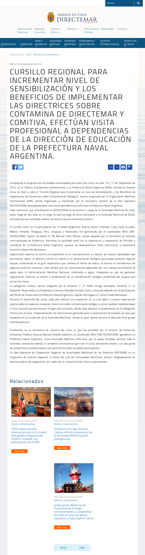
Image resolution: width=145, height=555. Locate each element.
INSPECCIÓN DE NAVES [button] (130, 42)
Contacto (122, 28)
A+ (111, 167)
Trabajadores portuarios (120, 501)
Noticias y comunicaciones (46, 54)
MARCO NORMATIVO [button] (41, 42)
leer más (19, 450)
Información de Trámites (91, 30)
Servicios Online (55, 30)
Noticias (72, 28)
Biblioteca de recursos (39, 538)
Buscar (138, 3)
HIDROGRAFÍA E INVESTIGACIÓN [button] (87, 42)
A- (117, 167)
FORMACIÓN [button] (26, 44)
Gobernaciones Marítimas (25, 30)
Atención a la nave (118, 497)
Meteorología (107, 28)
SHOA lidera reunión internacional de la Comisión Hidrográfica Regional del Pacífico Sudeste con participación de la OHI (29, 434)
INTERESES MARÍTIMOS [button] (70, 42)
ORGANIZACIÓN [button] (8, 44)
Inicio (28, 54)
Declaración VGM (117, 505)
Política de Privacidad (17, 538)
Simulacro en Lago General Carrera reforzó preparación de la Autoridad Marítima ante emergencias (72, 433)
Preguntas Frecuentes (39, 30)
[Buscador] (119, 3)
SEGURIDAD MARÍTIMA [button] (56, 42)
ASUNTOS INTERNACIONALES (109, 42)
